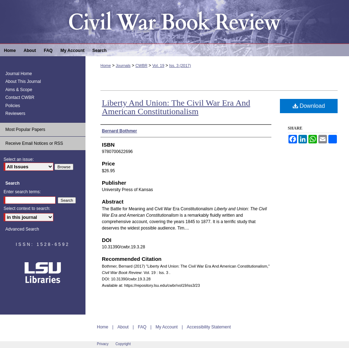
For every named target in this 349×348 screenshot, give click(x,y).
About (123, 327)
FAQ (142, 327)
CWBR (141, 65)
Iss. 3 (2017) (180, 65)
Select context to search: (27, 208)
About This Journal (23, 81)
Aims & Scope (18, 89)
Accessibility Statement (209, 327)
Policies (12, 105)
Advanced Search (22, 229)
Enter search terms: (22, 191)
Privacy (103, 344)
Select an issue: (19, 159)
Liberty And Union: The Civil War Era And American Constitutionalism (176, 107)
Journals (123, 65)
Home (105, 65)
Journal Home (18, 73)
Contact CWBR (19, 97)
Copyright (123, 344)
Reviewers (15, 113)
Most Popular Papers (25, 129)
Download (309, 106)
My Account (167, 327)
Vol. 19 (158, 65)
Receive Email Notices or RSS (34, 143)
